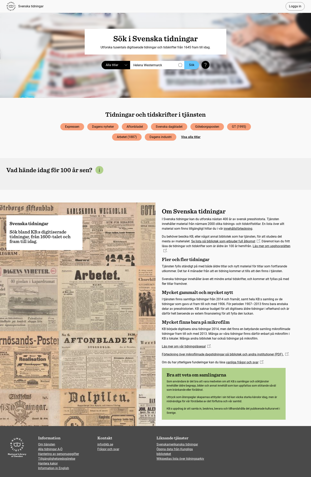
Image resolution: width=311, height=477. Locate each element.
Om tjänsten (46, 444)
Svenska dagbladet (169, 127)
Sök (191, 65)
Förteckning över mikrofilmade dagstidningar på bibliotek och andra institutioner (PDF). (225, 354)
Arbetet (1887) (127, 137)
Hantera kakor (48, 463)
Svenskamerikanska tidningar (177, 444)
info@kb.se (105, 444)
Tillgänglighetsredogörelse (56, 459)
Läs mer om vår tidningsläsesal (186, 346)
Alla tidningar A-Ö (50, 449)
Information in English (53, 468)
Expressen (72, 127)
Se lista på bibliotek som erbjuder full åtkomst (225, 241)
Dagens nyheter (103, 127)
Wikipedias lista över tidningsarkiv (180, 459)
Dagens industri (161, 137)
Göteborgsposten (207, 127)
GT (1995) (239, 127)
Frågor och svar (108, 449)
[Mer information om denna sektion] (99, 170)
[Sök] (157, 65)
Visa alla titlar (191, 137)
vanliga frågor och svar (244, 362)
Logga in (295, 6)
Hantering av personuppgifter (58, 454)
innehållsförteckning (238, 228)
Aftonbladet (135, 127)
